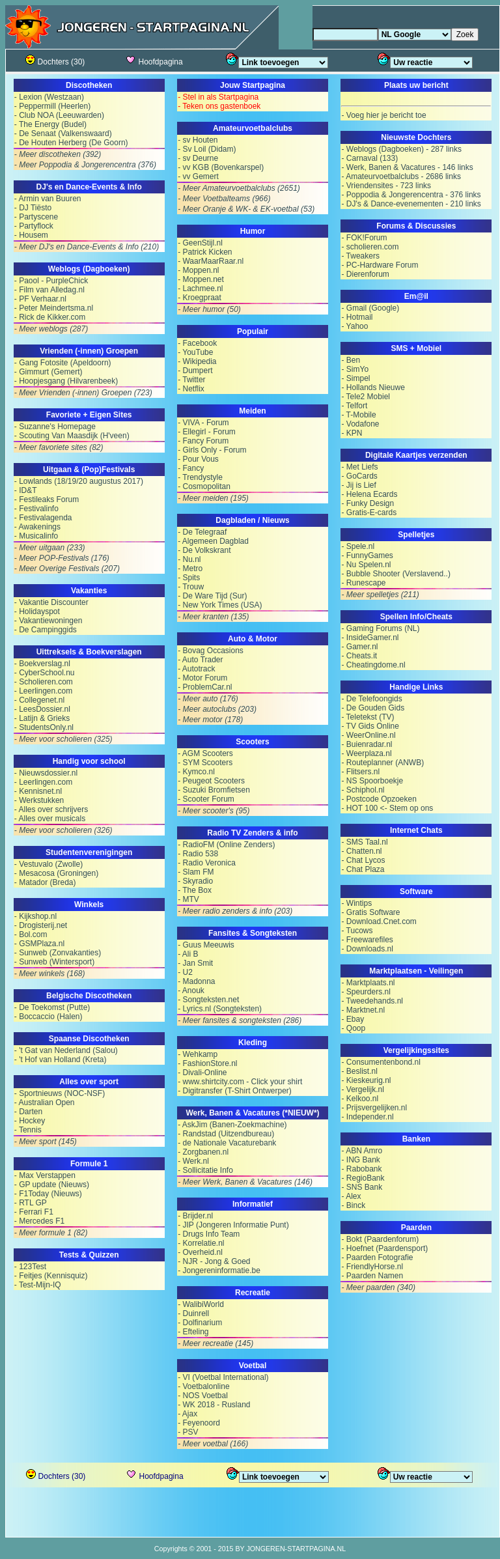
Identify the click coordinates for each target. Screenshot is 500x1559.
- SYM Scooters (205, 762)
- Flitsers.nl (360, 771)
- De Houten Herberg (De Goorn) (71, 142)
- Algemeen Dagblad (213, 541)
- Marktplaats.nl (368, 982)
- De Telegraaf (202, 532)
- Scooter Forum (206, 799)
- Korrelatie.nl (201, 1243)
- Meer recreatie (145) (215, 1343)
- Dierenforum (365, 274)
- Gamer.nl (359, 646)
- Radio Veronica (207, 862)
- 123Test (30, 1266)
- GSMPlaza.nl (39, 943)
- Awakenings (37, 526)
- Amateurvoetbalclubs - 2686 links (400, 176)
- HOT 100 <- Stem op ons (387, 808)
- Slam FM (196, 872)
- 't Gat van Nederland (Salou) (66, 1050)
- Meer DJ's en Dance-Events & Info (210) (86, 246)
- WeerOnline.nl (368, 735)
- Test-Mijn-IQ (37, 1284)
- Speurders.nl (365, 991)
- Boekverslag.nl (42, 663)
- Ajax (187, 1413)
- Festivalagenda (43, 517)
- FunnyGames (367, 555)
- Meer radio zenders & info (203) (235, 911)
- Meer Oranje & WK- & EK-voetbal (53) (246, 209)
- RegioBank (362, 1178)
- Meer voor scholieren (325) (63, 739)
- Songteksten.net (208, 999)
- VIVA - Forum (203, 422)
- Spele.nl (357, 546)
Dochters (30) (55, 61)
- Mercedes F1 (39, 1221)
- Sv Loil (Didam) (207, 149)
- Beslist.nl (359, 1071)
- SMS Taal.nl (364, 842)
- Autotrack (196, 668)
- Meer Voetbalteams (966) (224, 198)
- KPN (351, 433)
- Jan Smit (195, 963)
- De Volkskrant (204, 550)
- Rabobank (361, 1168)
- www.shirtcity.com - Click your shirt (240, 1081)
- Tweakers (360, 255)
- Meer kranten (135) (213, 616)
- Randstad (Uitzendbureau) (226, 1133)
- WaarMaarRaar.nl (210, 261)
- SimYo (354, 369)
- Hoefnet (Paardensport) (384, 1248)
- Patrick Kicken (205, 252)
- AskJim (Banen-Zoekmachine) (232, 1124)
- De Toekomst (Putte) (52, 1007)
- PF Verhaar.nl (40, 298)
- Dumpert (195, 370)
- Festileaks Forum (46, 499)
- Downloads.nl (367, 948)
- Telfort (354, 405)
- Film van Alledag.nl (49, 289)
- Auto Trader (200, 659)
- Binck (353, 1205)
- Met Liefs (359, 466)
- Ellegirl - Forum (207, 431)
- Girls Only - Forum (212, 450)
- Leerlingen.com (43, 690)
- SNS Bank (361, 1187)
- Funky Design (367, 503)
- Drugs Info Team (209, 1234)
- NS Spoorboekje (372, 780)
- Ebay (352, 1019)
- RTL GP (30, 1202)
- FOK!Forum (364, 237)
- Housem (31, 235)
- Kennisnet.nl (38, 791)
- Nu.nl (189, 559)
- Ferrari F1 (33, 1211)
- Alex (351, 1196)
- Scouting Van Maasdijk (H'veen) (72, 435)
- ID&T (25, 490)
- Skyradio (195, 881)
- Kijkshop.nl (35, 916)
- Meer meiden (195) (213, 498)
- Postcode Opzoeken (378, 799)
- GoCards (359, 476)
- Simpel (355, 378)
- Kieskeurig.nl (366, 1080)
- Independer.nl (367, 1116)
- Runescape (363, 582)
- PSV (188, 1432)
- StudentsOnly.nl (44, 727)
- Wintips (356, 903)
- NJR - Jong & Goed (214, 1261)
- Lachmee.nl (200, 288)
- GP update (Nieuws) (51, 1184)
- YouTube (195, 352)
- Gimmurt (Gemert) (48, 371)
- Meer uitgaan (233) (49, 547)
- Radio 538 (198, 853)
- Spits (189, 577)
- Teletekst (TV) (367, 717)
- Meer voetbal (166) (213, 1443)
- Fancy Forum (203, 440)
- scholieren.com (369, 246)
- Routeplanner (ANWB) (382, 762)
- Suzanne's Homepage (55, 426)
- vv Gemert (198, 176)
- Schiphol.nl (362, 789)
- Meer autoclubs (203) (217, 709)
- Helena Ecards (369, 494)
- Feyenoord (199, 1422)
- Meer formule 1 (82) (51, 1232)
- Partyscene (36, 216)
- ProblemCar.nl (205, 687)
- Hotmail (356, 317)
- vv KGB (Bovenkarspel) (221, 167)
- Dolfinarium (200, 1322)
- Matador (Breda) (45, 882)
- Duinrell (193, 1313)
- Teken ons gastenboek (219, 106)
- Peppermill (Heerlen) (52, 106)
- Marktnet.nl (363, 1010)
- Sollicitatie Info (205, 1170)
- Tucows (356, 930)
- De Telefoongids (371, 698)
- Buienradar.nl (366, 744)
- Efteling (193, 1331)
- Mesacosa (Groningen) (56, 873)
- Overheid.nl (200, 1252)
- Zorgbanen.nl (203, 1152)
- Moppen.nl (198, 270)
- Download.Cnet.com (378, 921)
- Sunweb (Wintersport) (54, 961)
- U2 (185, 972)
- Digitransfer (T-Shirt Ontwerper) (235, 1090)
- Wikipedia (197, 361)
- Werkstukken (39, 800)
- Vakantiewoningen (48, 620)
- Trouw (191, 586)
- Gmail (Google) (370, 308)
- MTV (188, 899)
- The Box (195, 890)
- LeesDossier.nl (42, 709)
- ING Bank (360, 1159)
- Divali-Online (202, 1072)
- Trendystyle (200, 477)
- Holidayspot (37, 611)
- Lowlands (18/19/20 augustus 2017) (78, 481)
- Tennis (28, 1129)
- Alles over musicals (49, 818)
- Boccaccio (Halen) (48, 1016)
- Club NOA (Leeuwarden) (59, 115)
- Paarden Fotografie (377, 1257)
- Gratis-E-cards (368, 512)
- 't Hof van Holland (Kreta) (60, 1059)
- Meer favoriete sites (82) (59, 447)
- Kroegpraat (199, 297)
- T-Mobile (358, 414)
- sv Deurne (198, 158)
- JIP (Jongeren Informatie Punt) (233, 1224)
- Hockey (29, 1120)
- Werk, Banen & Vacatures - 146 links (407, 167)
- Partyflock (33, 226)
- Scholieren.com (43, 681)
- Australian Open (44, 1102)
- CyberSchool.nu (44, 672)
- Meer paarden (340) (378, 1287)
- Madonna (196, 981)
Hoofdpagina (153, 61)
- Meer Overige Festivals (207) (67, 568)
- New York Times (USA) (220, 605)
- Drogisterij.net (40, 925)
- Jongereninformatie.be (219, 1270)
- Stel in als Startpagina (218, 97)
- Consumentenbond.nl (380, 1062)
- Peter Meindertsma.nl (53, 308)
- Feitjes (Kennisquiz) (51, 1275)
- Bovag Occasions (210, 650)
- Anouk (191, 990)
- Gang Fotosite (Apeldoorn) (62, 362)
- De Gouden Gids (372, 707)
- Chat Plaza (362, 869)
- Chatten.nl (361, 851)
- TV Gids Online (369, 726)
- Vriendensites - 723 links (386, 185)
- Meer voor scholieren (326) (63, 830)
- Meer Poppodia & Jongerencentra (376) (85, 164)
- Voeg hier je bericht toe (383, 115)
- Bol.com (31, 934)
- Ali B (188, 954)
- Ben (350, 360)
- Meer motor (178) (210, 719)
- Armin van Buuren (47, 198)
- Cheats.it (359, 655)
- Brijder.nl (195, 1215)
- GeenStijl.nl (200, 242)
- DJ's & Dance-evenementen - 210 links (410, 203)
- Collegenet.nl (39, 700)
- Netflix (191, 388)
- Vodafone (360, 423)
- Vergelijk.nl (362, 1089)
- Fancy (191, 468)
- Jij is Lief (358, 485)
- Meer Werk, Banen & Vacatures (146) (245, 1182)
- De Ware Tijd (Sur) (212, 595)
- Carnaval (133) (369, 158)
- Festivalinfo (36, 508)
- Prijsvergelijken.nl (374, 1107)
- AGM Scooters (205, 753)
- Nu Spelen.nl (366, 564)
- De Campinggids (45, 629)
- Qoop (353, 1028)
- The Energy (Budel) (50, 124)
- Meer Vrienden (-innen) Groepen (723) (83, 392)
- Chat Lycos (363, 860)
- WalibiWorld (201, 1304)
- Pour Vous (198, 459)
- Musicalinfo (36, 536)
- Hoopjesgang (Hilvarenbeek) (66, 381)
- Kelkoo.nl (359, 1098)
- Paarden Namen (372, 1275)
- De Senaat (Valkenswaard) (63, 133)
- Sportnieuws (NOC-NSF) (59, 1093)
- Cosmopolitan (204, 486)
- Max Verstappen (45, 1175)
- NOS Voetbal (203, 1395)
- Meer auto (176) (208, 698)
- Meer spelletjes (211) (380, 594)
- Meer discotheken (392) (57, 154)
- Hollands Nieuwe (372, 387)
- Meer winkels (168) (49, 973)
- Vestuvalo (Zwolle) (48, 864)
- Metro (190, 568)
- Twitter (191, 379)
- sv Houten (197, 140)
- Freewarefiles (367, 939)
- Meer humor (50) (209, 309)
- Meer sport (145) (45, 1141)
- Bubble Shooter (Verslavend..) (395, 573)
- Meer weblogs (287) (51, 328)
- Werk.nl (193, 1161)
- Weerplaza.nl (366, 753)
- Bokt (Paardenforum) (380, 1239)
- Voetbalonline (203, 1386)
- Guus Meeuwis (206, 944)
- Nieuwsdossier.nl (45, 773)
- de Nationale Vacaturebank (227, 1142)
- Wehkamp (197, 1054)
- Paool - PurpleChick (51, 280)
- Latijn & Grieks (42, 718)
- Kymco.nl (196, 771)
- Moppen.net (201, 279)
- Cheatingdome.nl (373, 664)
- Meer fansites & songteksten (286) (239, 1020)
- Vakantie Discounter (51, 602)
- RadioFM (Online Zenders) (226, 844)
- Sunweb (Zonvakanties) (57, 952)
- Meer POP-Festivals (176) (61, 558)
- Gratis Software (370, 912)
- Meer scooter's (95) (213, 810)
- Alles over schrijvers (51, 809)
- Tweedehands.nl (372, 1000)
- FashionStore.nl (207, 1063)
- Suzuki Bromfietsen (214, 789)
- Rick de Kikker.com (49, 317)
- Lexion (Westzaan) (49, 97)
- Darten (28, 1111)
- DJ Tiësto (32, 207)
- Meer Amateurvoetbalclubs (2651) (239, 188)
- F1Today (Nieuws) (48, 1193)
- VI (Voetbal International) (223, 1377)
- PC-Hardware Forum (379, 265)
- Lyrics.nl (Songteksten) (220, 1008)
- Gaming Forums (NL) (380, 628)
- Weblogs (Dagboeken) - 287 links (401, 149)
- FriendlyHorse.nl (372, 1266)
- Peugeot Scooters (211, 780)
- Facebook (197, 343)
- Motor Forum (202, 677)
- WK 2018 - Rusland (214, 1404)
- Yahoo (354, 326)
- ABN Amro (361, 1150)
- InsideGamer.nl (369, 637)
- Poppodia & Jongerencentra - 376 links (410, 194)
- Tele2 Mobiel (365, 396)
